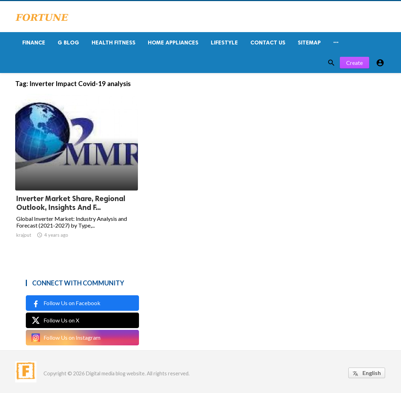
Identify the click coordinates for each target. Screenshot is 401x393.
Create (354, 62)
